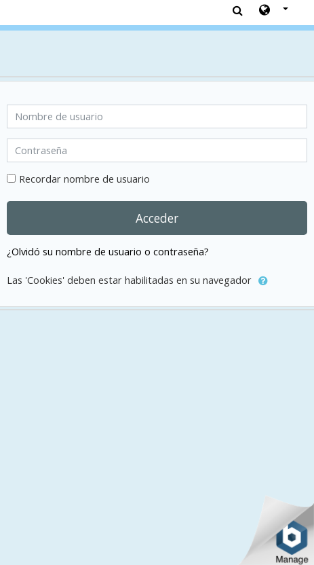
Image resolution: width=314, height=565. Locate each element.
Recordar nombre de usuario (84, 178)
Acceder (157, 218)
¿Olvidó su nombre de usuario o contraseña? (108, 251)
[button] (273, 11)
